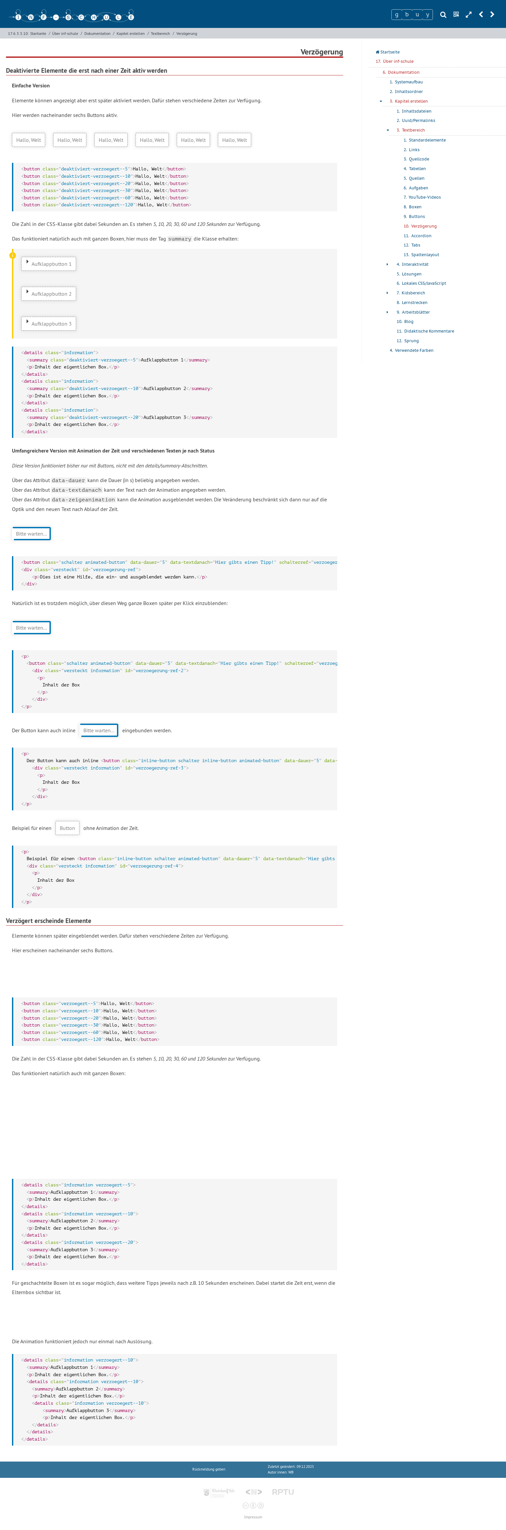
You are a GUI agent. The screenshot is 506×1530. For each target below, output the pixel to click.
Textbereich (160, 33)
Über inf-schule (65, 33)
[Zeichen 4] (427, 14)
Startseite (38, 33)
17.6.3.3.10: (18, 33)
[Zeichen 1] (396, 14)
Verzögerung (186, 33)
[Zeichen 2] (407, 14)
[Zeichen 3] (417, 14)
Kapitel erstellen (131, 33)
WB (290, 1472)
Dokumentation (97, 33)
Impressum (253, 1517)
